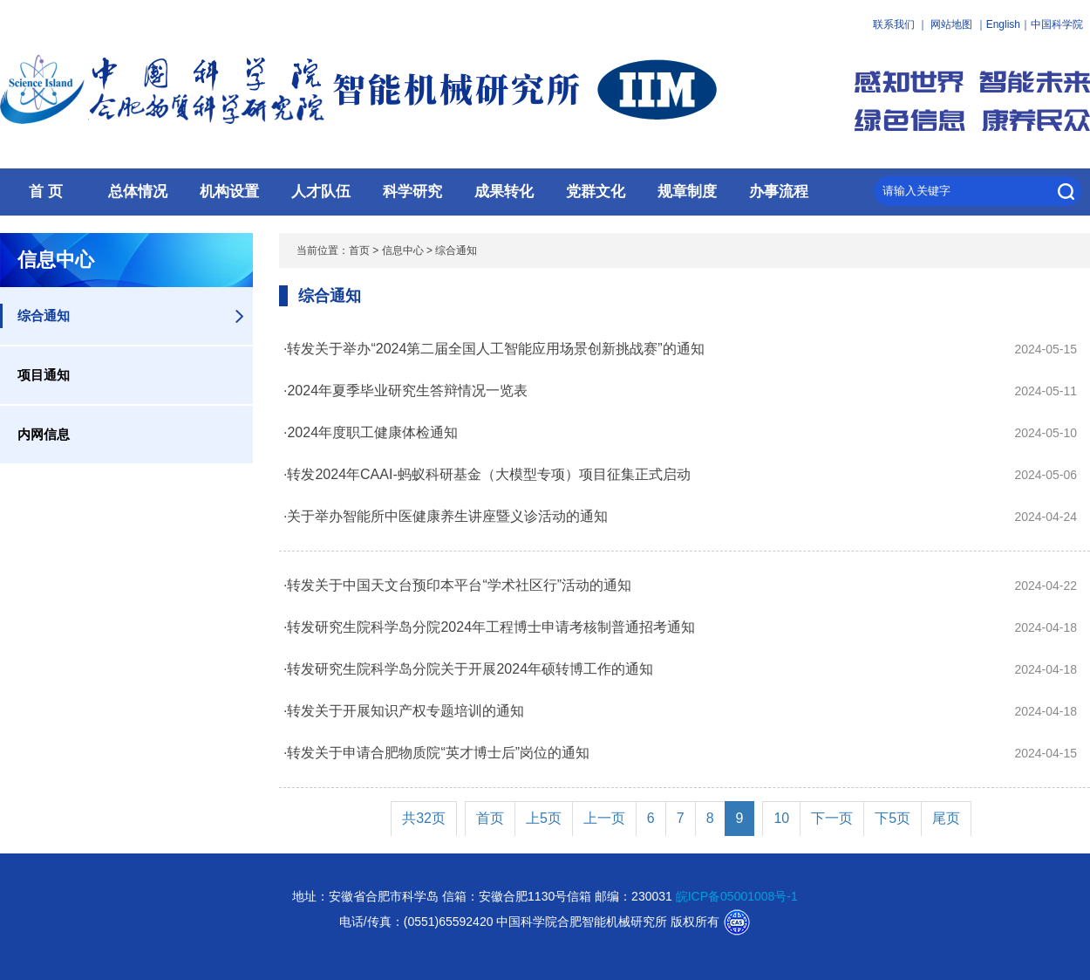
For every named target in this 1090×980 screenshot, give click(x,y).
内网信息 (43, 434)
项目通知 (43, 374)
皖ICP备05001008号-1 (737, 896)
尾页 (946, 818)
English (1003, 24)
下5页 (892, 818)
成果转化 (504, 191)
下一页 (832, 818)
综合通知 (43, 315)
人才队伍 (321, 191)
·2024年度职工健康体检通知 (370, 432)
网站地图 (951, 24)
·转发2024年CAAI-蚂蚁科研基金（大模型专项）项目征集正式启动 (487, 474)
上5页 (544, 818)
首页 (359, 250)
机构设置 (229, 191)
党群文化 (595, 191)
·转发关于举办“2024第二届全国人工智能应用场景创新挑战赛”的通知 (494, 348)
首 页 (46, 191)
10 (781, 818)
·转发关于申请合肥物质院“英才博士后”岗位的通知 (436, 752)
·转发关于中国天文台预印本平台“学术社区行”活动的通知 (457, 585)
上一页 (604, 818)
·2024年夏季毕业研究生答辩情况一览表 (405, 390)
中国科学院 (1057, 24)
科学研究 (412, 191)
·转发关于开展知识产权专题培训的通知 (403, 710)
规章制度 (687, 191)
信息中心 (403, 250)
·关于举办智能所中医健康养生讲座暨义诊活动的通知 (445, 516)
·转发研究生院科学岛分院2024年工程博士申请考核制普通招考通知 (489, 627)
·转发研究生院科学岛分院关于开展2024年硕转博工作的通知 (468, 668)
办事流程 (778, 191)
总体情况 (137, 191)
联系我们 (894, 24)
